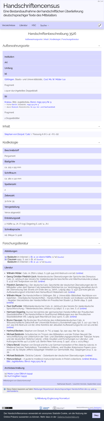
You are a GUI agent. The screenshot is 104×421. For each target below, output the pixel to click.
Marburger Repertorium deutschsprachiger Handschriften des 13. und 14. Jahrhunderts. (52, 390)
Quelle (60, 257)
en (102, 1)
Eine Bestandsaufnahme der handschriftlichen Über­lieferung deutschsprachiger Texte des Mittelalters (43, 13)
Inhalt (46, 39)
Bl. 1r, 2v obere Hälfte (41, 257)
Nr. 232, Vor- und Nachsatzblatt (42, 107)
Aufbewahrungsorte (33, 39)
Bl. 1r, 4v (35, 262)
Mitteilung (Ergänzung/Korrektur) (53, 398)
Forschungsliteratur (70, 39)
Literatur (23, 25)
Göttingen (9, 79)
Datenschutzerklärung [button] (68, 417)
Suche (43, 25)
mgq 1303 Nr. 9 (33, 104)
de (99, 1)
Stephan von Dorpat (14, 134)
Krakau (8, 102)
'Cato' (28, 134)
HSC (34, 25)
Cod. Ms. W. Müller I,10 (55, 79)
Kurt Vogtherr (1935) (17, 376)
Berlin (14, 104)
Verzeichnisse (8, 25)
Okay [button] (96, 415)
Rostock (15, 107)
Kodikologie (55, 39)
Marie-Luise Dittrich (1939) (19, 373)
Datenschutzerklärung (95, 409)
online (80, 273)
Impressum (97, 407)
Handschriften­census (31, 5)
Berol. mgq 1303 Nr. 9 (40, 102)
